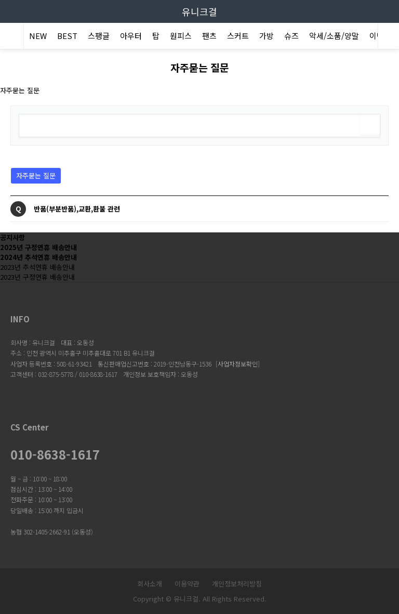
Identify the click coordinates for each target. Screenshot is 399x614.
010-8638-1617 (55, 454)
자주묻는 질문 (33, 174)
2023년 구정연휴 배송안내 (37, 277)
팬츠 (209, 35)
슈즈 (291, 35)
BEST (67, 35)
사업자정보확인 (238, 363)
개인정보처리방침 (237, 584)
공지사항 (12, 237)
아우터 (131, 35)
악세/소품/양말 (334, 35)
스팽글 (99, 35)
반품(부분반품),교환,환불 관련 (77, 209)
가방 (266, 35)
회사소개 (149, 584)
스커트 (238, 35)
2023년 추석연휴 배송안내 (37, 267)
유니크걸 (199, 11)
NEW (38, 35)
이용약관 (187, 584)
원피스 (181, 35)
